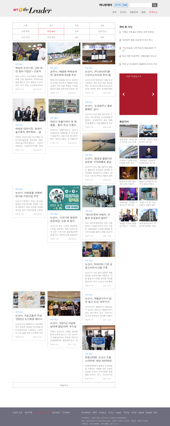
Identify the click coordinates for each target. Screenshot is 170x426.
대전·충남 (51, 31)
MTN (95, 412)
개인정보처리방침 (42, 412)
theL (155, 412)
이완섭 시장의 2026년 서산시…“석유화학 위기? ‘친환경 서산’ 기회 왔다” (127, 227)
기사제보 (66, 412)
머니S (133, 412)
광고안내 (56, 412)
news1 (119, 412)
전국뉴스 (153, 12)
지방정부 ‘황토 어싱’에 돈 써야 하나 (137, 39)
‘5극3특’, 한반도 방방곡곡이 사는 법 (148, 140)
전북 (77, 31)
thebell (141, 412)
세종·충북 (25, 31)
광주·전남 (102, 31)
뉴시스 (111, 412)
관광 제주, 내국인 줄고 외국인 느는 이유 (128, 140)
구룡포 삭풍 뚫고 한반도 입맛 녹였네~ (138, 31)
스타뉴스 (102, 412)
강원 (102, 25)
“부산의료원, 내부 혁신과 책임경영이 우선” (139, 49)
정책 (114, 12)
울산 (77, 37)
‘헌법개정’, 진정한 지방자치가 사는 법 (128, 203)
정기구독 (28, 412)
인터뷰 (123, 12)
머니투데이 (86, 412)
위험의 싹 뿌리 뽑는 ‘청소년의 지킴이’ (127, 182)
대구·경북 (25, 37)
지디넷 (126, 412)
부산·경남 (51, 37)
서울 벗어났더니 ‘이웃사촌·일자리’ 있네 (147, 224)
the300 (149, 412)
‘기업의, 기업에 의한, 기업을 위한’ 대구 (128, 161)
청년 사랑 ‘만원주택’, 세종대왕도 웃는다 (139, 56)
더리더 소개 (17, 412)
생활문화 (134, 12)
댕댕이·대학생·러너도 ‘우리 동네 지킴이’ (148, 182)
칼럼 (143, 12)
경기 (51, 25)
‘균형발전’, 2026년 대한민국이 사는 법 (147, 161)
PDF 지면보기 (133, 76)
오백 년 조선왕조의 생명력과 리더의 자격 (139, 64)
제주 (102, 37)
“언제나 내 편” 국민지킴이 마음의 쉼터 (147, 203)
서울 (25, 25)
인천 (77, 25)
